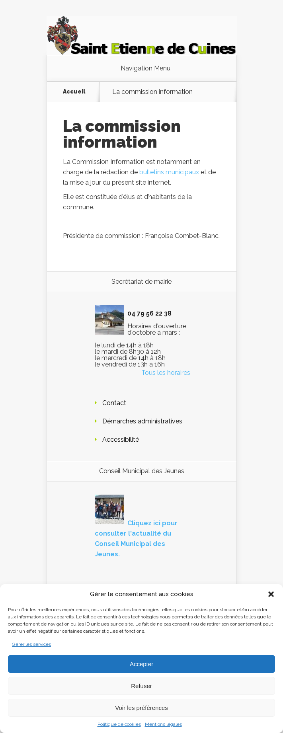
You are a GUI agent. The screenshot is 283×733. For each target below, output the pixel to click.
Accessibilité (120, 439)
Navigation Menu (145, 68)
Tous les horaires (165, 372)
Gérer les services (31, 644)
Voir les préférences (141, 707)
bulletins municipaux (169, 172)
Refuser (141, 685)
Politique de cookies (119, 724)
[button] (271, 594)
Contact (114, 403)
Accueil (74, 92)
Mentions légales (163, 724)
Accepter (141, 664)
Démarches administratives (142, 421)
